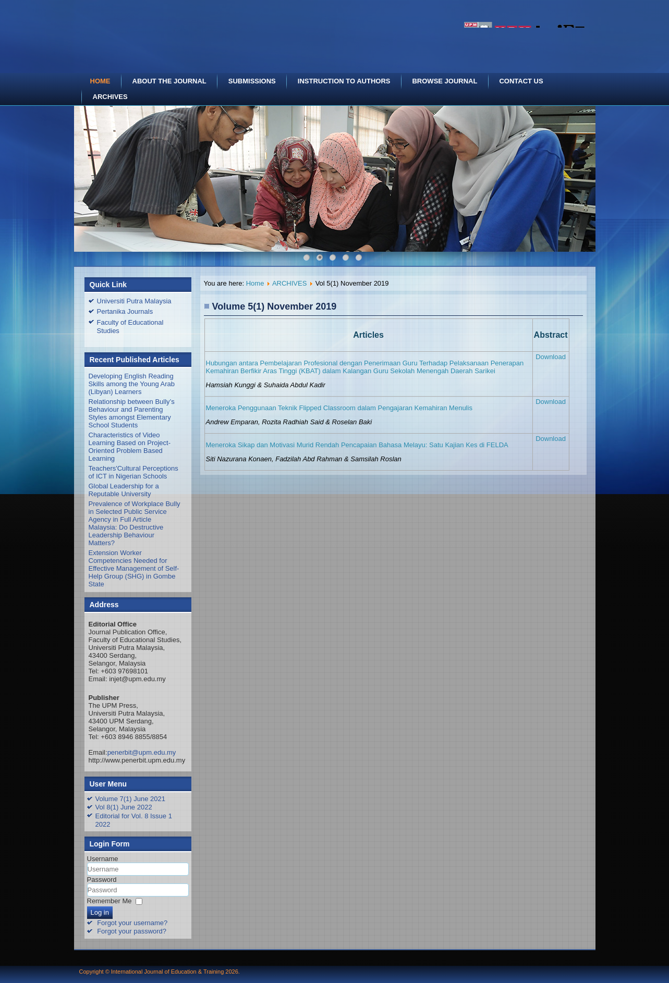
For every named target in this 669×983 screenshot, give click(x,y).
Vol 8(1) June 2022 (123, 807)
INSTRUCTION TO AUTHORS (344, 81)
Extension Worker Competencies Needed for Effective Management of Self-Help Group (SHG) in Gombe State (134, 568)
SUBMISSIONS (252, 81)
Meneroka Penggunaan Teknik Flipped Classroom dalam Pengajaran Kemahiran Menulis (339, 408)
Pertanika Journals (125, 311)
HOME (100, 81)
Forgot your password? (131, 931)
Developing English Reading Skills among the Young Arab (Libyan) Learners (132, 384)
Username (102, 859)
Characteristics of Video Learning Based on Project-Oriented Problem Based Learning (130, 446)
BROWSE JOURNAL (444, 81)
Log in (100, 912)
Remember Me (109, 901)
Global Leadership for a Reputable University (124, 490)
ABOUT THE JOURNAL (169, 81)
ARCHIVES (110, 97)
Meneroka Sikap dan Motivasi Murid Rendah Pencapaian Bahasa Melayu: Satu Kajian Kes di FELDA (357, 445)
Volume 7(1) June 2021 (130, 799)
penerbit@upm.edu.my (141, 752)
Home (255, 283)
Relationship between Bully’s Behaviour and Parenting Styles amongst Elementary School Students (132, 413)
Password (102, 879)
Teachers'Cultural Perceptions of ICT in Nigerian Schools (133, 472)
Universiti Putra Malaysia (134, 301)
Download (551, 357)
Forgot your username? (132, 923)
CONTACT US (521, 81)
